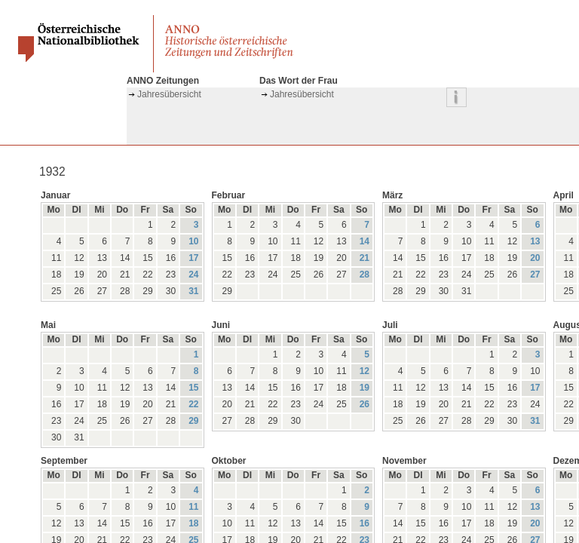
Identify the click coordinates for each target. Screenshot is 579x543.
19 (364, 387)
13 (535, 241)
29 (193, 421)
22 (193, 404)
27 (535, 274)
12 (364, 371)
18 (193, 523)
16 (364, 523)
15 (193, 387)
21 (364, 258)
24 (193, 274)
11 (193, 507)
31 (193, 291)
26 (364, 404)
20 (535, 258)
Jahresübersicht (169, 94)
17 (193, 258)
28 (364, 274)
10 (193, 241)
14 (364, 241)
